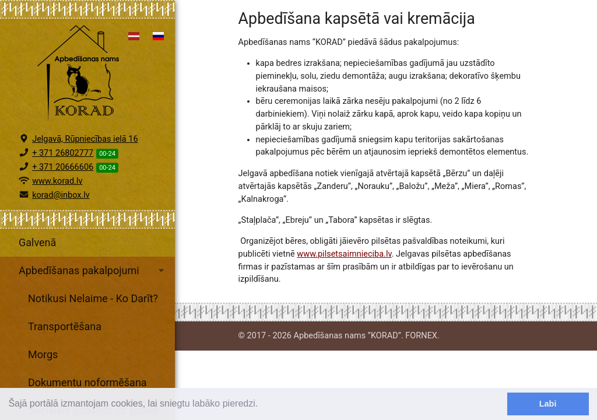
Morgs (43, 354)
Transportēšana (64, 326)
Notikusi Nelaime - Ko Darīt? (93, 298)
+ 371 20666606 (62, 167)
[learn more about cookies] (262, 405)
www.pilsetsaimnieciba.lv (344, 254)
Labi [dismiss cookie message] (548, 403)
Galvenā (37, 242)
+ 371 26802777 (62, 153)
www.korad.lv (57, 181)
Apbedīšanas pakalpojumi (93, 271)
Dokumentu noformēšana (87, 382)
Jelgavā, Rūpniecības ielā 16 (85, 139)
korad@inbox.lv (61, 195)
